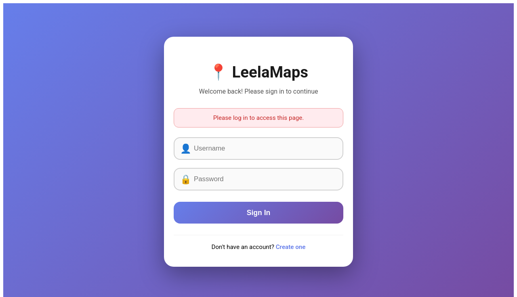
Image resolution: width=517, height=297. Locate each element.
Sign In (259, 213)
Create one (291, 247)
